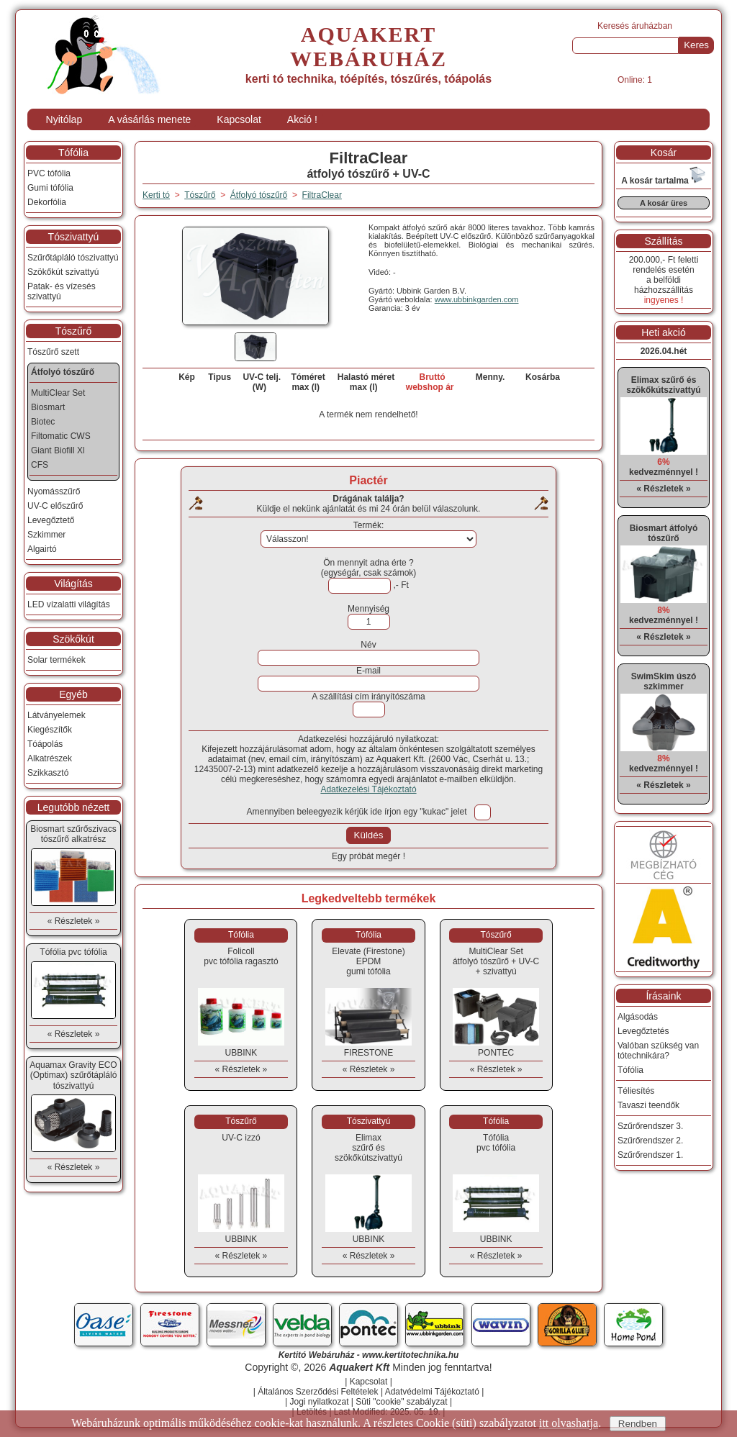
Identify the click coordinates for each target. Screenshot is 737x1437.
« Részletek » (241, 1069)
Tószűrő (73, 331)
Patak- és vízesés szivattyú (61, 291)
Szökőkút (73, 639)
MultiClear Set (58, 393)
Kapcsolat (239, 119)
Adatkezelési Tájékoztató (368, 789)
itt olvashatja (568, 1423)
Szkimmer (46, 535)
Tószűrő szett (53, 352)
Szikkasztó (47, 773)
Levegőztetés (643, 1031)
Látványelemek (56, 715)
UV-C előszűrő (55, 506)
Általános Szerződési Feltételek (318, 1392)
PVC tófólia (49, 173)
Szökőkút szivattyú (63, 272)
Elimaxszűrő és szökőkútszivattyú (368, 1148)
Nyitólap (64, 119)
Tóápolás (45, 744)
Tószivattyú (73, 236)
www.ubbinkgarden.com (477, 299)
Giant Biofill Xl (58, 450)
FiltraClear (322, 195)
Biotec (43, 422)
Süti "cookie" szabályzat (401, 1402)
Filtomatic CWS (61, 436)
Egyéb (73, 694)
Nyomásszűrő (53, 491)
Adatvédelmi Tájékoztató (432, 1392)
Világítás (73, 583)
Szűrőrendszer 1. (650, 1155)
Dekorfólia (46, 202)
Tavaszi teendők (648, 1105)
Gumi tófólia (50, 188)
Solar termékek (56, 660)
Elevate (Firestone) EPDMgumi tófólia (368, 961)
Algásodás (638, 1017)
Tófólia (73, 152)
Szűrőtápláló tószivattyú (73, 258)
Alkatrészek (49, 758)
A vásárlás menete (149, 119)
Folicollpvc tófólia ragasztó (241, 956)
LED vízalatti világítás (68, 604)
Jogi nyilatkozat (318, 1402)
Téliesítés (636, 1091)
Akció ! (302, 119)
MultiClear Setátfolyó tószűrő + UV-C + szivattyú (496, 961)
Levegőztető (50, 520)
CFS (39, 465)
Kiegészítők (49, 730)
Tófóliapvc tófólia (495, 1143)
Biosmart (48, 407)
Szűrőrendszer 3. (650, 1126)
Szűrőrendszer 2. (650, 1140)
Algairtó (42, 549)
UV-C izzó (241, 1138)
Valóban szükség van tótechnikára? (658, 1051)
